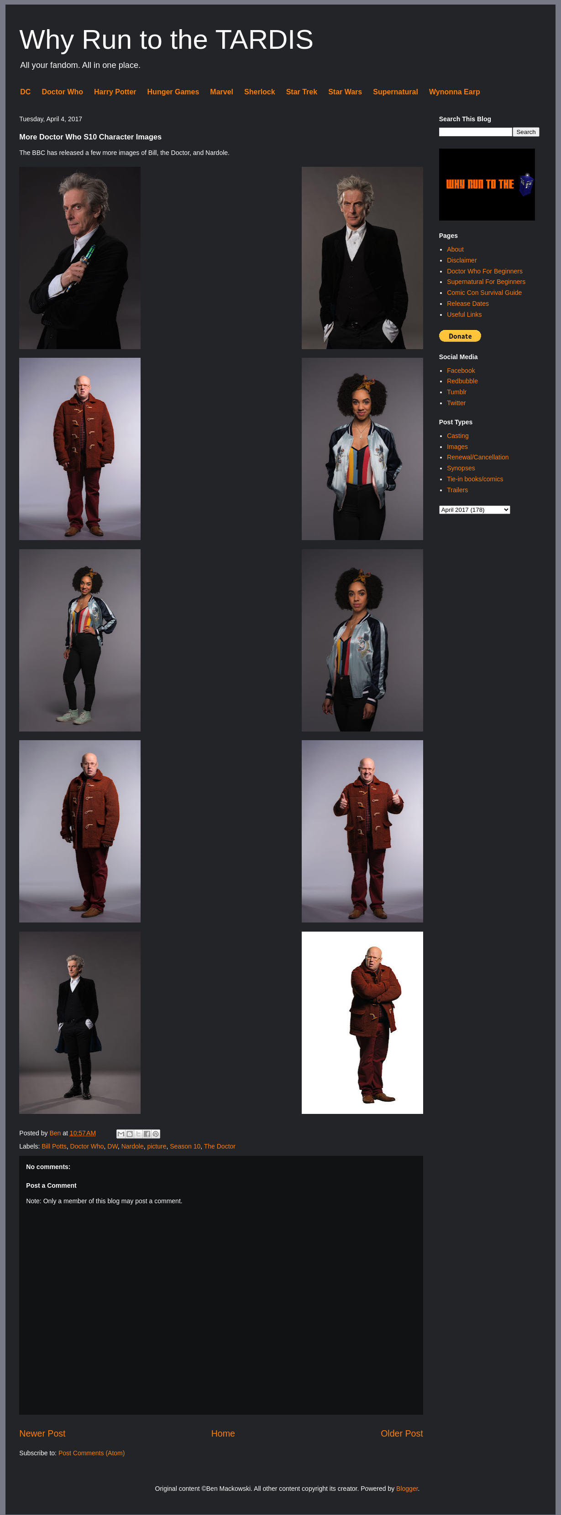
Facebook (461, 370)
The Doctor (220, 1146)
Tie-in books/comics (475, 479)
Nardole (132, 1146)
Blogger (407, 1488)
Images (457, 446)
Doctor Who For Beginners (485, 271)
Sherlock (259, 92)
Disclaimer (462, 260)
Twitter (456, 403)
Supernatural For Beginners (486, 281)
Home (223, 1433)
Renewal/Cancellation (478, 457)
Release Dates (468, 303)
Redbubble (462, 381)
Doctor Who (62, 92)
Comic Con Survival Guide (484, 292)
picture (156, 1146)
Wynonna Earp (454, 92)
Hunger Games (173, 92)
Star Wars (345, 92)
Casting (457, 435)
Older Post (402, 1433)
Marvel (221, 92)
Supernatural (395, 92)
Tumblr (457, 392)
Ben (56, 1133)
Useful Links (464, 314)
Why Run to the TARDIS (166, 39)
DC (25, 92)
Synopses (461, 468)
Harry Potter (115, 92)
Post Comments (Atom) (91, 1453)
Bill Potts (54, 1146)
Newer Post (42, 1433)
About (455, 249)
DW (112, 1146)
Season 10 (185, 1146)
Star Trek (301, 92)
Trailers (457, 490)
